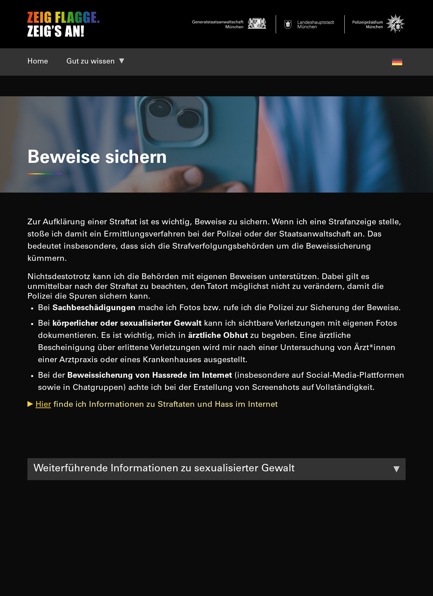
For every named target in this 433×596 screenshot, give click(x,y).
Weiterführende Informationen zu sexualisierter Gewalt (164, 469)
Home (37, 62)
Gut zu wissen (90, 62)
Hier (43, 405)
